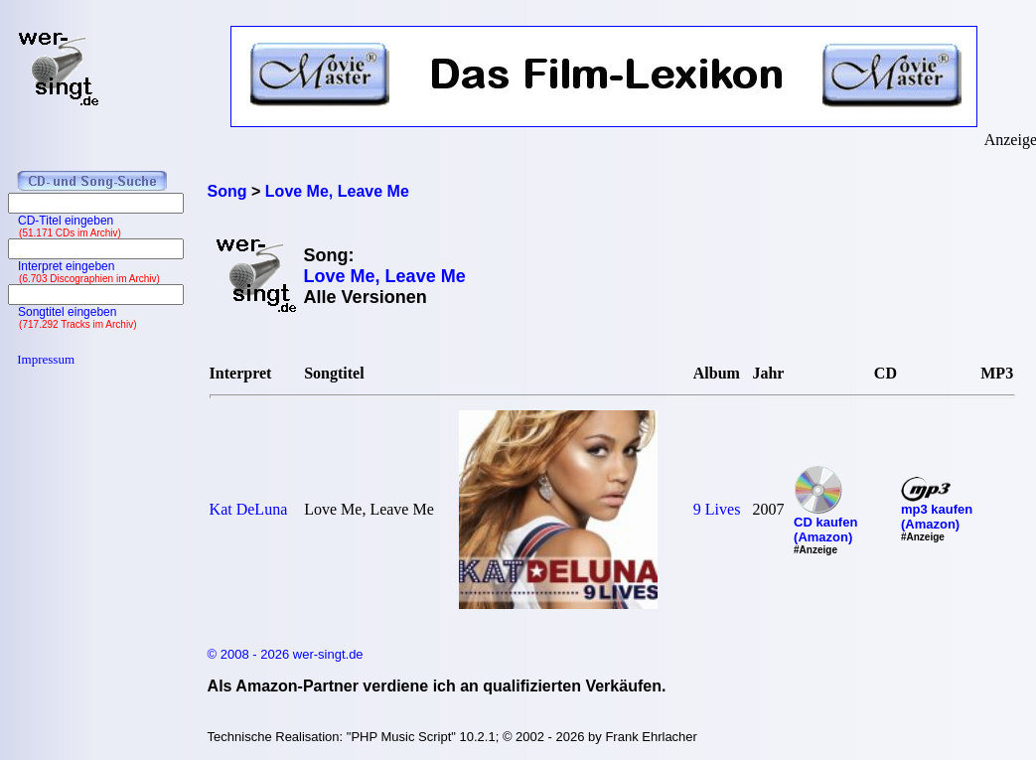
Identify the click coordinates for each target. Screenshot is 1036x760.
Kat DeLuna (249, 509)
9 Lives (717, 509)
